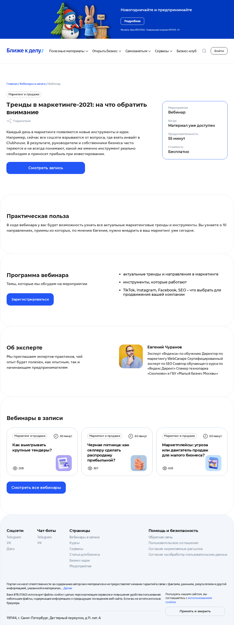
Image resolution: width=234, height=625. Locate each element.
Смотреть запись (38, 168)
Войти (219, 51)
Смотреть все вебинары (36, 487)
